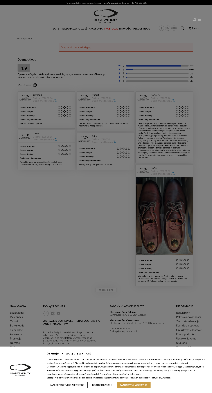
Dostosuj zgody (102, 385)
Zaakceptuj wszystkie (133, 385)
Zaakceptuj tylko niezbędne (67, 385)
